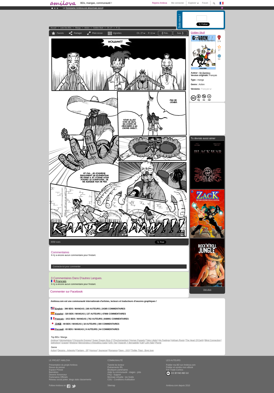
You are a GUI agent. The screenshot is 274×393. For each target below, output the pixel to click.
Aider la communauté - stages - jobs (124, 372)
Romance (113, 350)
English (57, 309)
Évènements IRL (115, 367)
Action (86, 28)
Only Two (113, 343)
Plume (158, 343)
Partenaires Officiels (58, 377)
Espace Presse (56, 370)
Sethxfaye (55, 343)
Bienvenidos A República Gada (92, 343)
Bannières (53, 372)
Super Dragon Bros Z (102, 340)
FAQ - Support (114, 374)
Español (57, 314)
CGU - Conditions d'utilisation (121, 379)
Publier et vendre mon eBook (179, 367)
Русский (57, 329)
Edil (142, 343)
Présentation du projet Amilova (63, 365)
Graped (64, 343)
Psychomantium (121, 340)
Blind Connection (213, 340)
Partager (78, 33)
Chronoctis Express (82, 340)
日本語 (56, 324)
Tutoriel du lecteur (115, 365)
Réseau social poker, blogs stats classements (70, 379)
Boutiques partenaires (117, 370)
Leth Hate (149, 343)
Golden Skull (98, 28)
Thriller (134, 350)
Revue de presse (57, 367)
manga (78, 28)
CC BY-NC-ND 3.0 (177, 373)
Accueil (53, 28)
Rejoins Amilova (159, 3)
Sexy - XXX (124, 350)
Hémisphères (65, 340)
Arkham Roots (178, 340)
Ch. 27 (109, 28)
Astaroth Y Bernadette (128, 343)
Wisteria (73, 343)
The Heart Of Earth (194, 340)
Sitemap (111, 385)
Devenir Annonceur (58, 374)
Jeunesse (102, 350)
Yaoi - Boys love (146, 350)
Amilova (54, 340)
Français (58, 281)
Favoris (60, 33)
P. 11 (118, 28)
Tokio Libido (151, 340)
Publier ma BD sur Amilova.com (181, 365)
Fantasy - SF (82, 350)
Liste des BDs (65, 28)
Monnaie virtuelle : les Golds (120, 377)
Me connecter (177, 3)
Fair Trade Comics (174, 370)
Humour (93, 350)
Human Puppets (137, 340)
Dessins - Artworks (66, 350)
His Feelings (164, 340)
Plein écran (97, 33)
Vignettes (117, 33)
